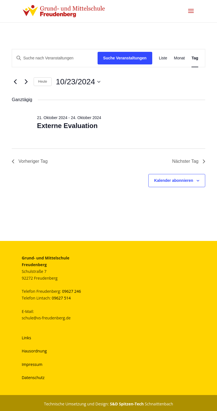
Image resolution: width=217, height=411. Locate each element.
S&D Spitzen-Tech (127, 404)
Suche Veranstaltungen (125, 58)
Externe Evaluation (67, 125)
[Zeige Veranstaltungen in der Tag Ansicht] (194, 58)
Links (26, 337)
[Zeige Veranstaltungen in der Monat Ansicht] (179, 58)
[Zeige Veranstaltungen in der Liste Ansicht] (163, 58)
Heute (42, 81)
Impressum (32, 364)
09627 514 (61, 298)
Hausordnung (34, 351)
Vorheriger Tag (30, 161)
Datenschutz (33, 377)
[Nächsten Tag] (26, 81)
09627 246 (71, 291)
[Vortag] (15, 81)
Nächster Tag (188, 161)
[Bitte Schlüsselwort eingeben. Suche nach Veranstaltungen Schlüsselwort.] (55, 58)
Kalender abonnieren (173, 180)
